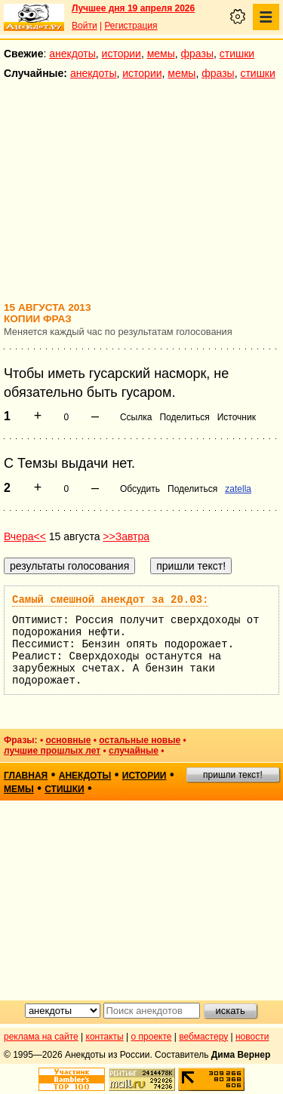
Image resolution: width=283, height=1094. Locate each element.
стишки (237, 54)
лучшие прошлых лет (52, 750)
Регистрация (130, 25)
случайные (133, 750)
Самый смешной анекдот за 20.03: (110, 600)
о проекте (151, 1036)
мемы (161, 54)
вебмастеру (203, 1036)
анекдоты (72, 54)
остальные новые (139, 740)
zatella (238, 489)
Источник (236, 417)
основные (68, 740)
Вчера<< (25, 536)
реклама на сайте (41, 1036)
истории (121, 54)
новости (252, 1036)
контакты (105, 1036)
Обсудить (140, 489)
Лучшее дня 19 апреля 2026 (133, 8)
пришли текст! (233, 775)
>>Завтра (126, 536)
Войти (84, 25)
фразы (197, 54)
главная (26, 775)
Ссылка (136, 417)
